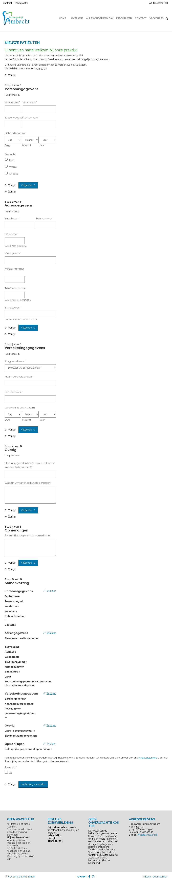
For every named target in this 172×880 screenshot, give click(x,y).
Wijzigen (51, 591)
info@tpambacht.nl (147, 834)
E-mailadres (13, 307)
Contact (141, 18)
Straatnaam (13, 218)
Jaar (42, 145)
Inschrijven (124, 18)
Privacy (147, 876)
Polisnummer (14, 392)
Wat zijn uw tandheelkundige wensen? (28, 482)
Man (11, 160)
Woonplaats (13, 253)
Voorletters (12, 102)
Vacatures (156, 18)
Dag (7, 145)
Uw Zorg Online (17, 876)
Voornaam (30, 102)
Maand (26, 145)
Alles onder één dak (99, 18)
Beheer (31, 876)
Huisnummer (44, 218)
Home (62, 18)
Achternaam (31, 117)
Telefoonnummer (15, 288)
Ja (10, 772)
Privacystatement (147, 757)
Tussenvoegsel (14, 117)
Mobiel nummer (14, 270)
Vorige (11, 75)
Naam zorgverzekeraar (19, 376)
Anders (13, 173)
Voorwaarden (160, 876)
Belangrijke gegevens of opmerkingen (28, 535)
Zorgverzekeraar (15, 361)
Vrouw (13, 166)
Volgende (26, 185)
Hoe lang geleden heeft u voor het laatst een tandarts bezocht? (30, 465)
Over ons (77, 18)
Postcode (11, 234)
